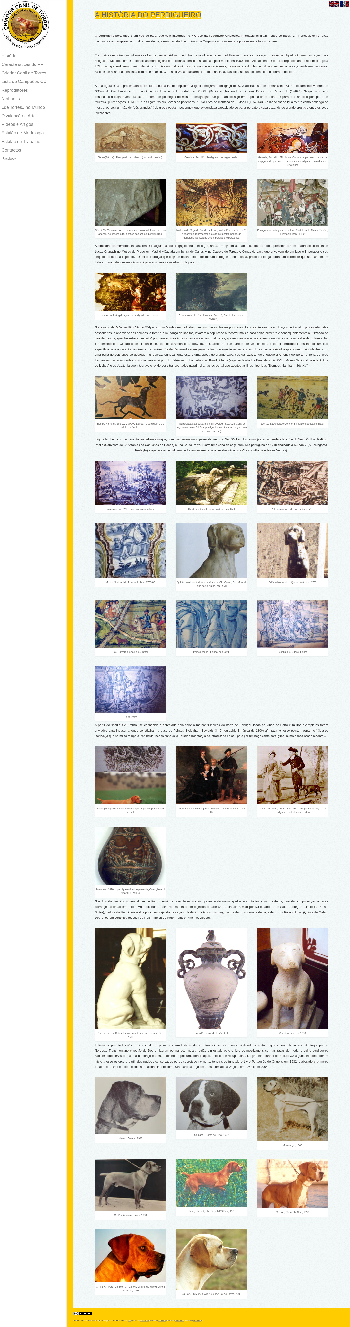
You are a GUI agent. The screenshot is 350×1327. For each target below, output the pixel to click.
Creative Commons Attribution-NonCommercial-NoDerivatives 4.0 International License (165, 1320)
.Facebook (8, 158)
